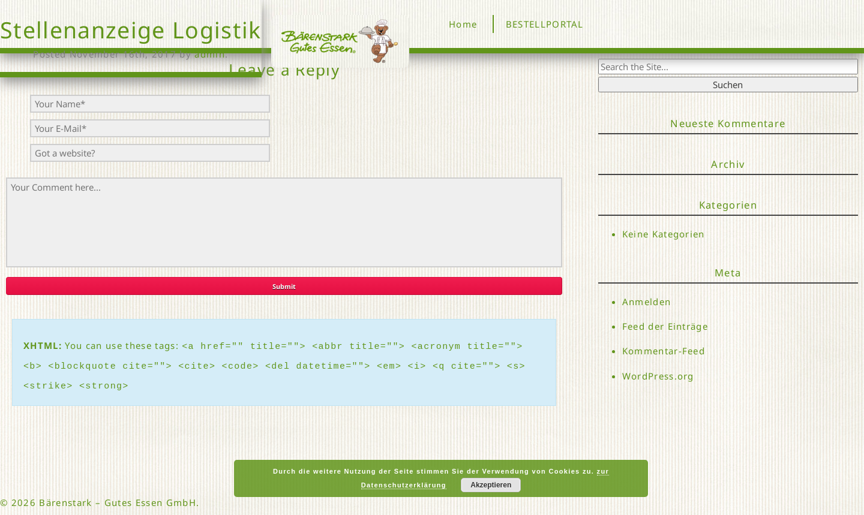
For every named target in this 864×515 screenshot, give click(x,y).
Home (463, 24)
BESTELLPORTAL (545, 24)
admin (209, 54)
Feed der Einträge (665, 326)
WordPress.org (658, 376)
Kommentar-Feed (664, 351)
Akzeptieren (490, 485)
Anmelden (646, 302)
